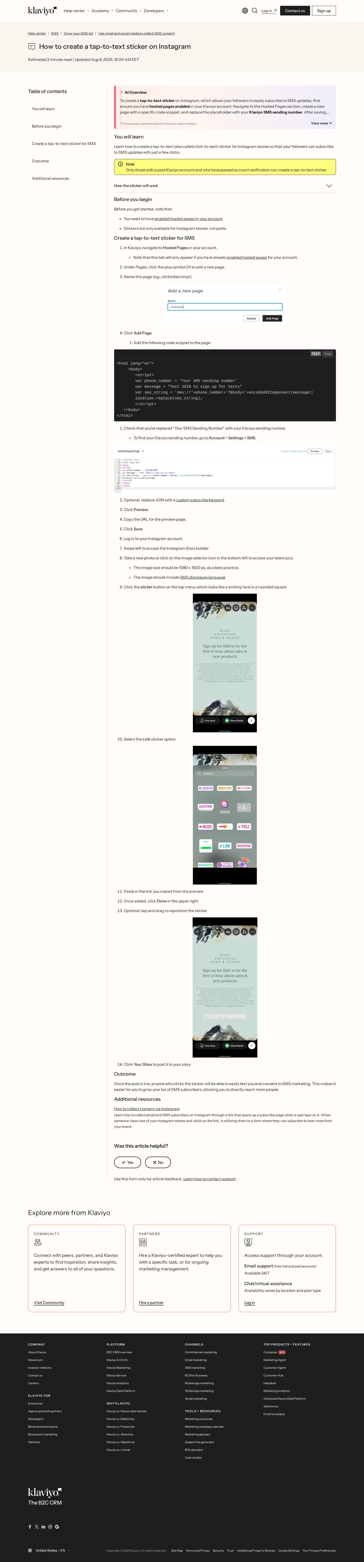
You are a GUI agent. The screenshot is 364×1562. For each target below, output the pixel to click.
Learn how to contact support (209, 1178)
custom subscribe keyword (200, 499)
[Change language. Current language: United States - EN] (245, 11)
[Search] (255, 11)
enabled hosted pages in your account (189, 218)
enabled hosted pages (247, 257)
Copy (327, 353)
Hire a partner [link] (151, 1302)
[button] (225, 304)
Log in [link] (249, 1302)
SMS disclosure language (202, 577)
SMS (54, 33)
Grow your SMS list (78, 33)
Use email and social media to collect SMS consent (136, 33)
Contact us (295, 10)
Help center (37, 33)
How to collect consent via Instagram (147, 1108)
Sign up (324, 10)
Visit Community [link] (49, 1302)
